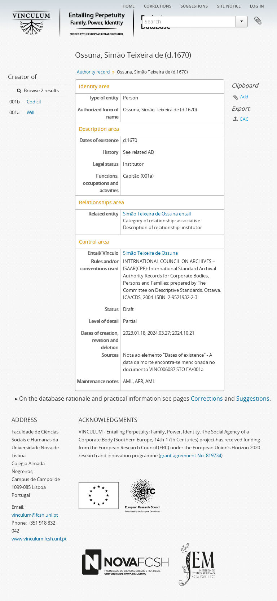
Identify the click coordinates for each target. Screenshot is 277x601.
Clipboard (258, 21)
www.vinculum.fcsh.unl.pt (39, 538)
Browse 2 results (38, 90)
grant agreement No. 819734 (190, 455)
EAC (241, 119)
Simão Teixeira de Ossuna (150, 253)
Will (30, 112)
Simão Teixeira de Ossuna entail (157, 213)
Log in (257, 5)
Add (244, 97)
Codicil (34, 101)
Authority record (93, 72)
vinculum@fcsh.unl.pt (35, 515)
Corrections (157, 5)
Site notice (229, 5)
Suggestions (194, 5)
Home (129, 5)
